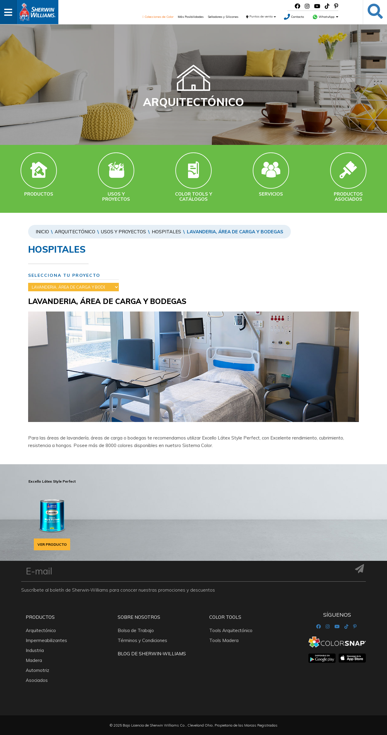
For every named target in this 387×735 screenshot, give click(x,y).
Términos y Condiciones (142, 640)
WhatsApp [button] (325, 17)
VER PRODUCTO (52, 544)
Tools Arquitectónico (230, 630)
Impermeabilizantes (46, 640)
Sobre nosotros (139, 617)
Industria (35, 650)
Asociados (37, 680)
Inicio (42, 232)
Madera (34, 660)
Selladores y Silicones (223, 17)
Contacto (294, 17)
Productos (40, 617)
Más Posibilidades (190, 17)
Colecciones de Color (158, 17)
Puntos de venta (261, 16)
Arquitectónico (75, 232)
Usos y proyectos (123, 232)
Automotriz (37, 670)
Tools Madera (224, 640)
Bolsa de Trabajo (136, 630)
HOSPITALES (166, 232)
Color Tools (225, 617)
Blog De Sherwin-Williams (152, 654)
